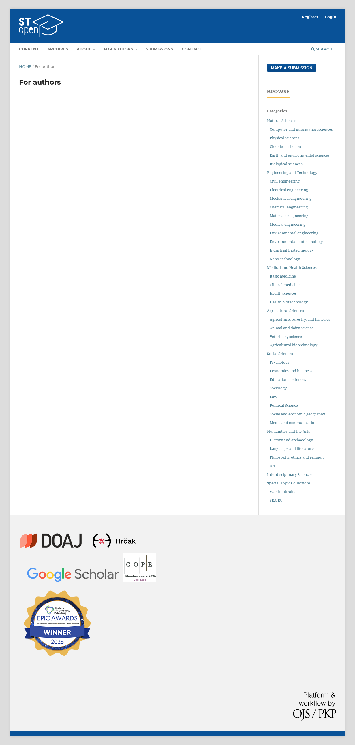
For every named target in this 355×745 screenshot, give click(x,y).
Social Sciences (280, 353)
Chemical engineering (289, 207)
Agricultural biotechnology (293, 344)
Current (29, 49)
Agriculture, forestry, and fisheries (300, 319)
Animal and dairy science (291, 327)
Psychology (280, 362)
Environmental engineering (294, 232)
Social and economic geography (297, 414)
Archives (57, 49)
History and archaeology (291, 439)
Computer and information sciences (301, 129)
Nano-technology (285, 258)
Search (322, 49)
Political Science (284, 405)
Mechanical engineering (290, 198)
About (84, 49)
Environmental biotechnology (296, 241)
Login (330, 16)
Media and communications (294, 422)
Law (273, 396)
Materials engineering (289, 215)
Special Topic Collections (289, 483)
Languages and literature (292, 448)
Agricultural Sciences (285, 310)
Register (310, 16)
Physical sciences (284, 137)
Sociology (278, 388)
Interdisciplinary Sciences (289, 474)
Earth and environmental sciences (300, 155)
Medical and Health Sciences (292, 267)
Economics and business (291, 370)
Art (272, 465)
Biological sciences (286, 163)
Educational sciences (288, 379)
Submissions (159, 49)
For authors (119, 49)
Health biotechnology (289, 302)
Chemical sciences (285, 146)
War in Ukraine (283, 491)
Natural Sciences (281, 120)
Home (25, 66)
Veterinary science (286, 336)
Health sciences (283, 293)
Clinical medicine (285, 284)
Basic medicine (283, 276)
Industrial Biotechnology (292, 250)
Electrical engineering (289, 189)
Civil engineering (285, 181)
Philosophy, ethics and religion (297, 457)
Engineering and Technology (292, 172)
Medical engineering (287, 224)
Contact (191, 49)
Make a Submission (292, 67)
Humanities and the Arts (288, 431)
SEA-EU (276, 500)
